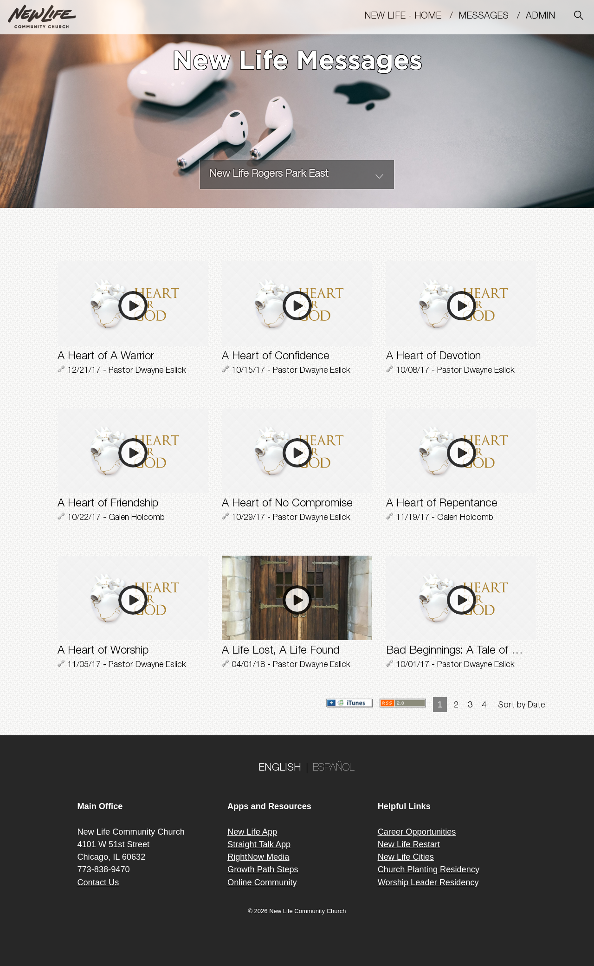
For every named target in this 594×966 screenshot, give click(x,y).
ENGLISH (279, 768)
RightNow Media (258, 857)
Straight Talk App (259, 844)
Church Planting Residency (428, 869)
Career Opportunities (417, 831)
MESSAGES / (492, 16)
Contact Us (98, 882)
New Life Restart (409, 844)
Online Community (262, 882)
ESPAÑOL (334, 768)
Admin (544, 16)
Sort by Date (521, 705)
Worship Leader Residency (428, 882)
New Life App (252, 831)
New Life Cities (406, 857)
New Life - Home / (411, 16)
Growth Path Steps (262, 869)
